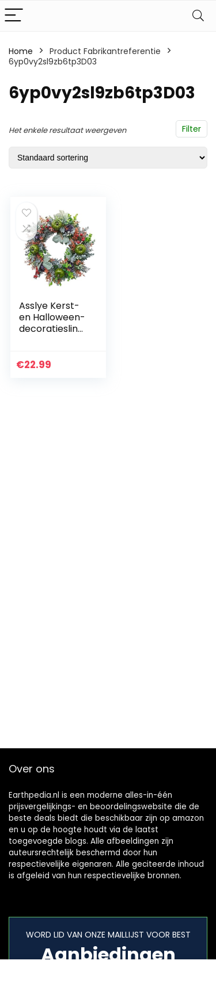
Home (21, 51)
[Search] (198, 16)
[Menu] (14, 16)
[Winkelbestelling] (108, 158)
